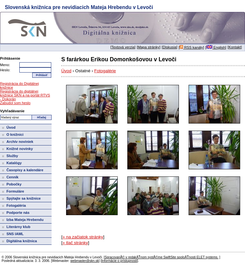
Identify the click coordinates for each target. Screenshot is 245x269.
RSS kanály (191, 47)
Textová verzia (123, 47)
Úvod (66, 70)
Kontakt (235, 47)
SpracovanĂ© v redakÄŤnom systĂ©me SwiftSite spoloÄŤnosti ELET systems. (161, 257)
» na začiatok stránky (83, 236)
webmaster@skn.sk (84, 261)
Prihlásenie (10, 58)
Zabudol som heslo (15, 103)
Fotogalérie (105, 70)
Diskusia (169, 47)
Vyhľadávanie (12, 111)
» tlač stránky (75, 242)
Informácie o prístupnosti (119, 261)
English (215, 47)
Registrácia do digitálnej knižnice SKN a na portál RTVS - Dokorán (25, 95)
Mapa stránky (148, 47)
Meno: (5, 65)
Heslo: (5, 70)
